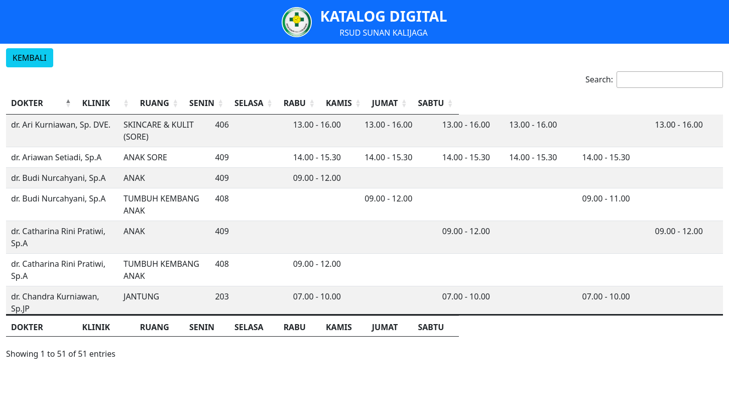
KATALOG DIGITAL (383, 16)
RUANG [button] (330, 103)
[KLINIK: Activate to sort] (246, 103)
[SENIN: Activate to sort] (396, 103)
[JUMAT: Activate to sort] (634, 103)
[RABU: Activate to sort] (515, 103)
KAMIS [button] (563, 103)
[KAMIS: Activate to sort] (574, 103)
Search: (599, 79)
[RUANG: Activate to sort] (339, 103)
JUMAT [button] (623, 103)
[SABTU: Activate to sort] (693, 103)
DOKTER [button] (27, 103)
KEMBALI (30, 57)
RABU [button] (502, 103)
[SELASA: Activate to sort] (455, 103)
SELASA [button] (445, 103)
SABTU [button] (682, 103)
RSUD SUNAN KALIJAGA (383, 32)
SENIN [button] (384, 103)
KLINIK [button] (200, 103)
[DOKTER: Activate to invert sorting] (93, 103)
